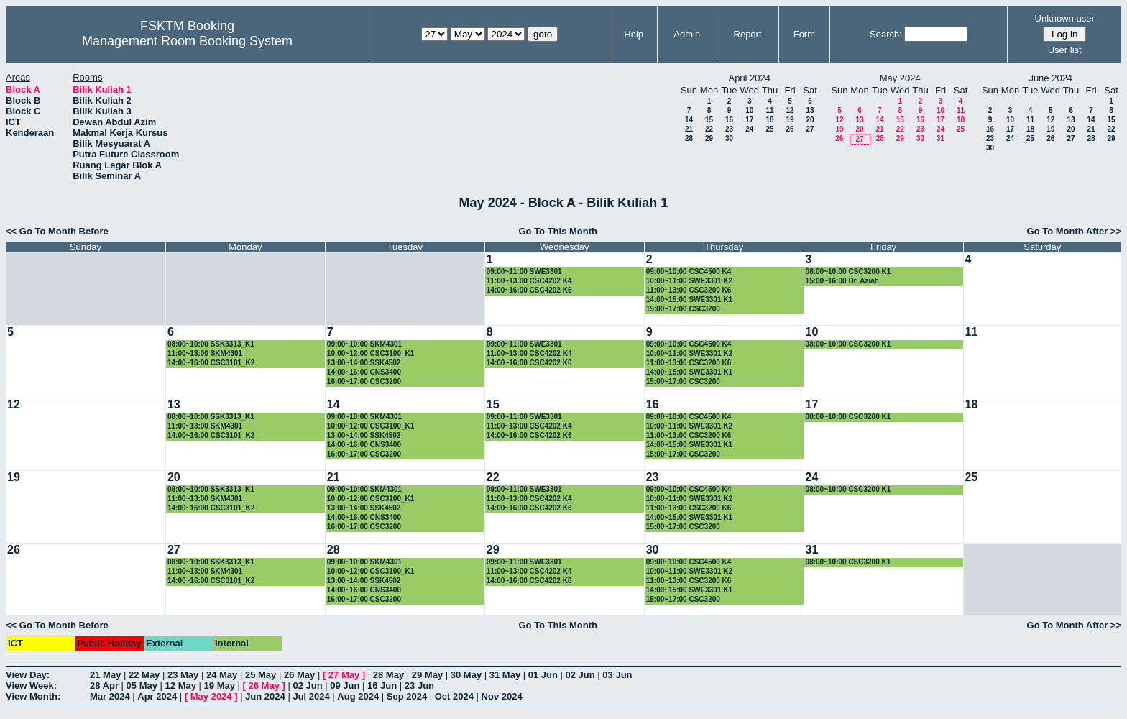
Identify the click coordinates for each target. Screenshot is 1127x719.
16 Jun (382, 685)
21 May (105, 674)
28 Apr (104, 685)
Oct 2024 (454, 696)
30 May (466, 674)
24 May (221, 674)
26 (790, 129)
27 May (343, 674)
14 (689, 120)
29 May (427, 674)
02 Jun (580, 674)
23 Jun (419, 685)
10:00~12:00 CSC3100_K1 (370, 353)
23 (729, 129)
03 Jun (617, 674)
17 (749, 120)
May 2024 (211, 696)
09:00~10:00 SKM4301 (364, 344)
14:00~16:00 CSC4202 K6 (529, 290)
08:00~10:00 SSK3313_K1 (210, 344)
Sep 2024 (407, 696)
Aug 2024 (358, 696)
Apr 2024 (157, 696)
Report (748, 34)
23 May (182, 674)
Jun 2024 (265, 696)
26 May (299, 674)
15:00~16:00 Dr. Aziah (842, 281)
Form (804, 34)
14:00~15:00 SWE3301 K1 (689, 299)
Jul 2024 (311, 696)
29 (709, 138)
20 (810, 120)
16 (729, 120)
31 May (504, 674)
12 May (180, 685)
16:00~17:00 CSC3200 (364, 381)
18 (769, 120)
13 (810, 110)
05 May (141, 685)
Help (633, 34)
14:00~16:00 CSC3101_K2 (210, 363)
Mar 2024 (110, 696)
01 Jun (543, 674)
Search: (886, 34)
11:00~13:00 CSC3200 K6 (689, 290)
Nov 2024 (502, 696)
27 (810, 129)
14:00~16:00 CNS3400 (364, 372)
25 (769, 129)
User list (1065, 50)
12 (790, 110)
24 (749, 129)
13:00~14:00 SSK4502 (364, 363)
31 (940, 138)
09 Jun (344, 685)
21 (689, 129)
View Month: (33, 696)
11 (769, 110)
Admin (686, 34)
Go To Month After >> (1074, 231)
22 (709, 129)
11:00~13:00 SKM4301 (204, 353)
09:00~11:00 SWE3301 (524, 271)
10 (749, 110)
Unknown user (1065, 18)
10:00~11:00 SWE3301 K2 (689, 281)
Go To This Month (557, 231)
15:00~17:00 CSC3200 (683, 309)
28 (689, 138)
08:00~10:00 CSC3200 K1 (848, 271)
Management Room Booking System (187, 41)
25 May (260, 674)
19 (790, 120)
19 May (219, 685)
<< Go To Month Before (57, 231)
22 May (144, 674)
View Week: (31, 685)
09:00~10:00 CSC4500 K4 (689, 271)
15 (709, 120)
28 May (388, 674)
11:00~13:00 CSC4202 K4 (529, 281)
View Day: (28, 674)
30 (729, 138)
